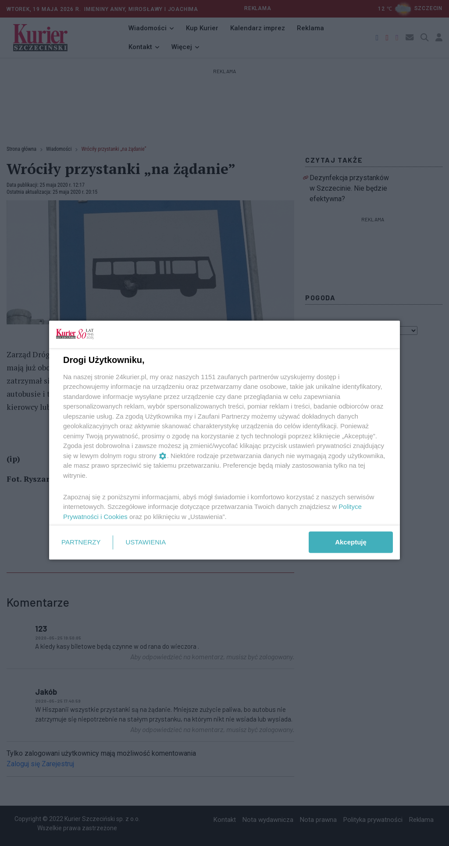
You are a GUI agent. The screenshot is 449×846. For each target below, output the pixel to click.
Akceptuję (351, 542)
